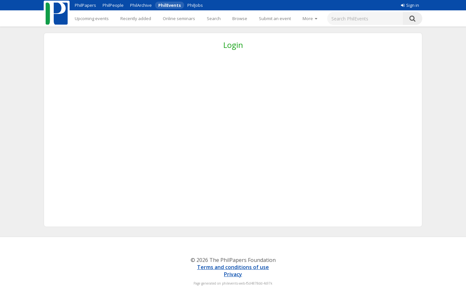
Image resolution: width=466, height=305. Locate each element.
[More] (309, 18)
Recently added (135, 18)
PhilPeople (113, 5)
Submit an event (275, 18)
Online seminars (179, 18)
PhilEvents (169, 5)
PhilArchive (141, 5)
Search (214, 18)
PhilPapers (85, 5)
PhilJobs (195, 5)
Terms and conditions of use (233, 267)
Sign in (410, 5)
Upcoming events (92, 18)
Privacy (233, 274)
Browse (239, 18)
